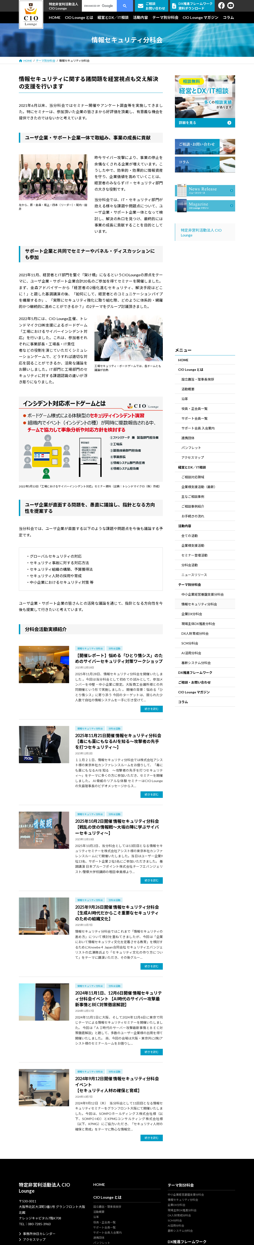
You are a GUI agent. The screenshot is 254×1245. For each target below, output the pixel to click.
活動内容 (184, 526)
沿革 (184, 399)
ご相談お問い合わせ (151, 6)
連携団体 (187, 438)
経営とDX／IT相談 (192, 467)
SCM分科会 (189, 643)
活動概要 (187, 389)
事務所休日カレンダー (37, 1234)
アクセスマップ (192, 457)
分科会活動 (114, 648)
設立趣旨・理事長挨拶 (197, 379)
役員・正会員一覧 (194, 409)
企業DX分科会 (191, 614)
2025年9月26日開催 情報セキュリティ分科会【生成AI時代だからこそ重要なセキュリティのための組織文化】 (117, 912)
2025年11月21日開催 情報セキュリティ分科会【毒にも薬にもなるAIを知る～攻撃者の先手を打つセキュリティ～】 (118, 741)
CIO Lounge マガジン (194, 692)
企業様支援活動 (192, 545)
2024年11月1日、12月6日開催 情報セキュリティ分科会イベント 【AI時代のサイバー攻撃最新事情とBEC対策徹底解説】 (118, 998)
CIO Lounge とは (190, 369)
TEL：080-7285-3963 (35, 1224)
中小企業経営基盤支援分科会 (202, 594)
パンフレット (191, 448)
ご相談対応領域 (192, 477)
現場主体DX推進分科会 (198, 624)
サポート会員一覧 (194, 418)
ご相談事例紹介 (192, 506)
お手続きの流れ (192, 516)
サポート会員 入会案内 (198, 428)
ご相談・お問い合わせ (194, 682)
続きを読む (152, 709)
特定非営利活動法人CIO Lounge (63, 6)
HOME (183, 360)
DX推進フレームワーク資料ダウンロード (192, 6)
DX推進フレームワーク (195, 673)
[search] (100, 6)
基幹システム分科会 (196, 663)
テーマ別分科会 (189, 585)
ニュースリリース (194, 575)
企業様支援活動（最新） (199, 487)
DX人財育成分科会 (195, 633)
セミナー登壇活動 (194, 555)
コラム (183, 702)
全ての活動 (189, 536)
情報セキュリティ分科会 (90, 648)
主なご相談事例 (192, 497)
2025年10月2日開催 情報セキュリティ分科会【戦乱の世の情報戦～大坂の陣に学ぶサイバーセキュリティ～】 (117, 827)
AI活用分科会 (191, 653)
